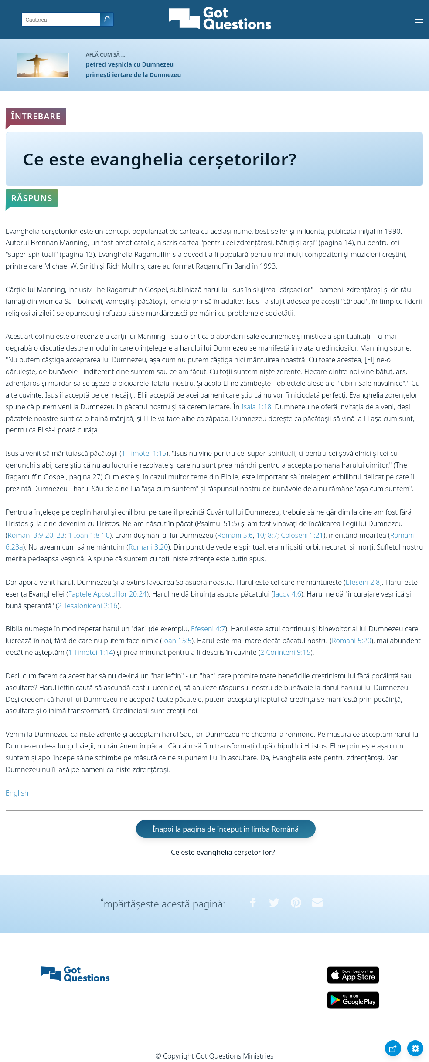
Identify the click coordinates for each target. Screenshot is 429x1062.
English (17, 793)
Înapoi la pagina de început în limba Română (226, 828)
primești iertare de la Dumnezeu (133, 75)
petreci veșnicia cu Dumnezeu (130, 64)
